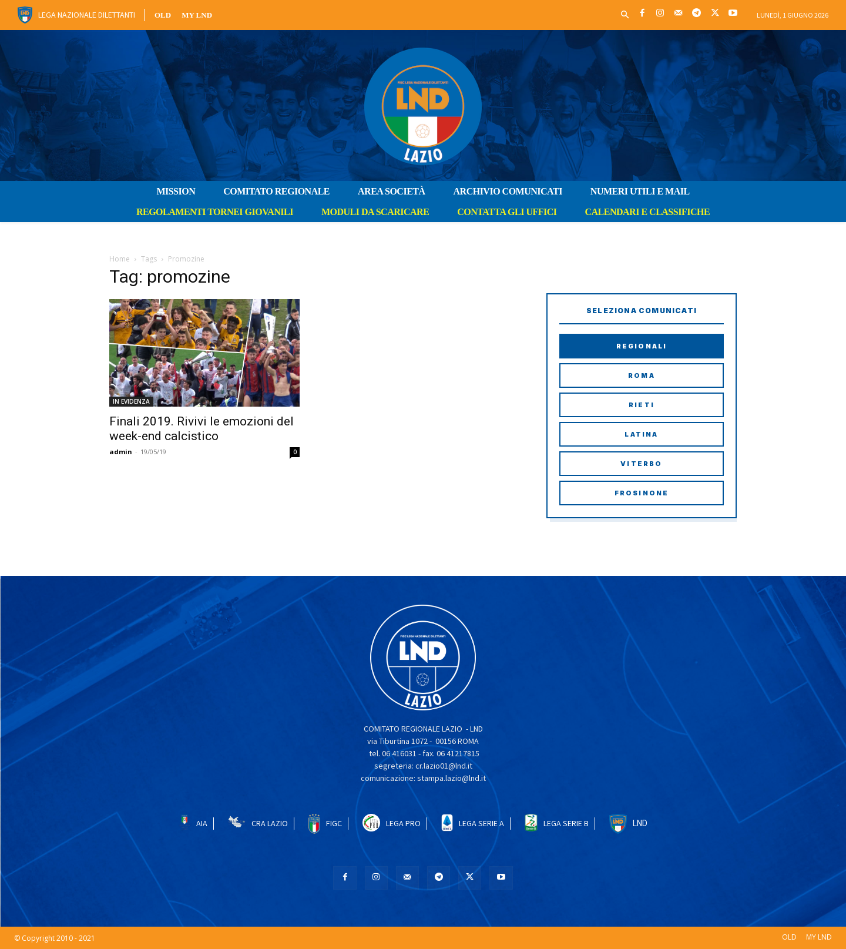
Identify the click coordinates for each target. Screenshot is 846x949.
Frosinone (642, 493)
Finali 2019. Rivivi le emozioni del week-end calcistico (201, 428)
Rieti (641, 405)
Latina (641, 434)
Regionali (641, 346)
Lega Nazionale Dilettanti (86, 14)
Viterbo (641, 464)
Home (119, 259)
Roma (641, 375)
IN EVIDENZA (131, 401)
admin (120, 451)
